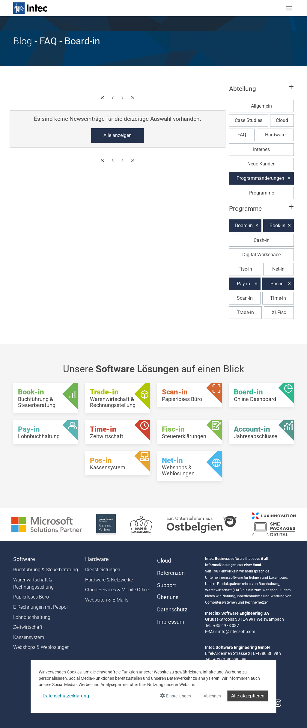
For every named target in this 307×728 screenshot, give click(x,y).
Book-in (277, 225)
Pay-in (243, 284)
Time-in (278, 298)
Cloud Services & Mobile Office (117, 590)
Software (24, 559)
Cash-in (262, 240)
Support (166, 585)
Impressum (170, 622)
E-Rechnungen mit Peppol (40, 607)
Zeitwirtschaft (27, 627)
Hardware (275, 135)
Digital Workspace (261, 254)
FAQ (241, 135)
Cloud (282, 120)
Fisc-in (245, 269)
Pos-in (277, 284)
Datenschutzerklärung (66, 696)
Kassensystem (28, 637)
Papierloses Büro (31, 597)
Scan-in (245, 298)
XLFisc (279, 312)
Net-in (278, 269)
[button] (261, 91)
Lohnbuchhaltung (31, 617)
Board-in (244, 225)
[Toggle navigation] (289, 8)
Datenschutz (172, 610)
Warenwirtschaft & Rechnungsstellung (33, 583)
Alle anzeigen (117, 135)
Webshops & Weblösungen (41, 647)
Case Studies (248, 120)
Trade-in (245, 312)
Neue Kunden (261, 164)
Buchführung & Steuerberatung (45, 569)
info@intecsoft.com (236, 631)
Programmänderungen (260, 178)
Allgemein (261, 106)
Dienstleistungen (102, 569)
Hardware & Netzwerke (109, 580)
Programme (261, 193)
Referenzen (171, 573)
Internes (261, 149)
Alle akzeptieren (247, 696)
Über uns (167, 597)
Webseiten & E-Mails (106, 600)
